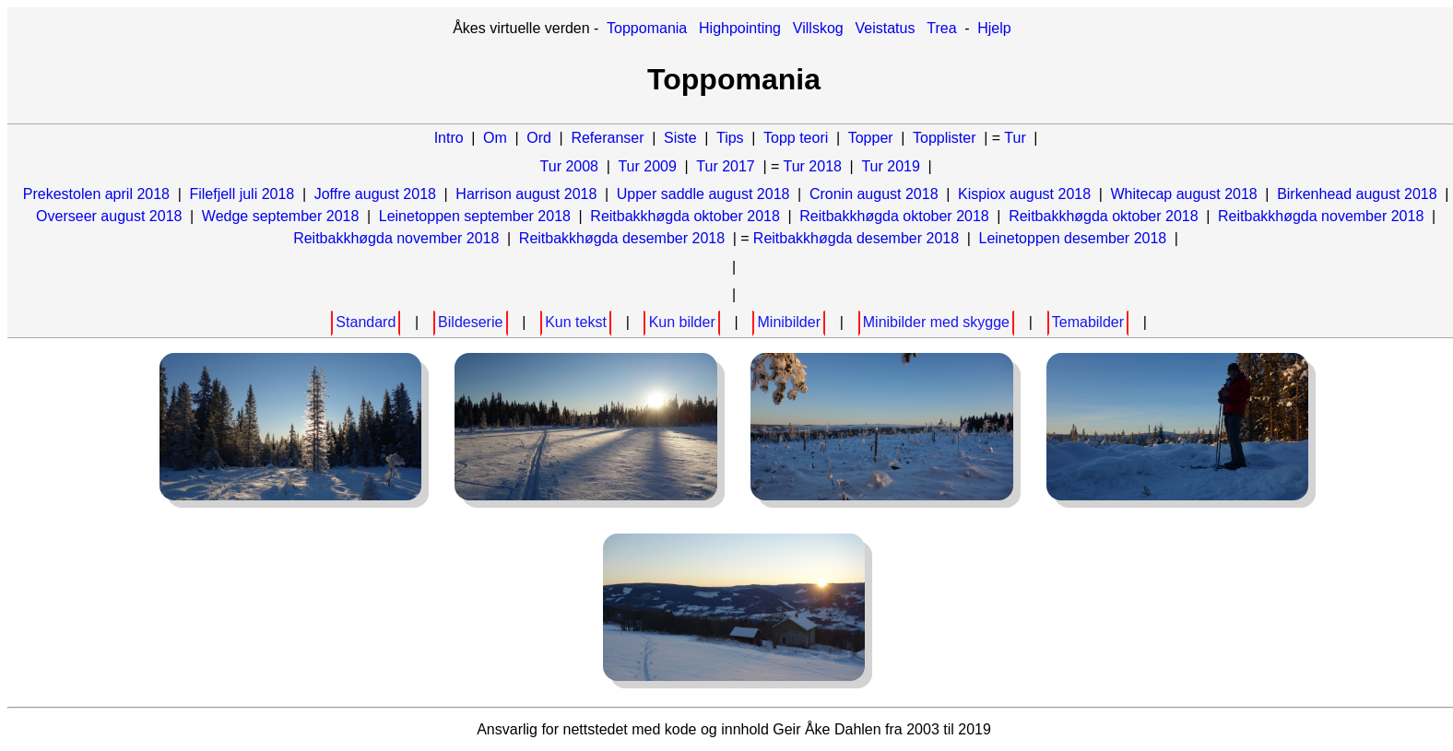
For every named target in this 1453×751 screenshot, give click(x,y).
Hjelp (993, 28)
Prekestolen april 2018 (96, 194)
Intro (449, 138)
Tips (730, 138)
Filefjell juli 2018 (241, 194)
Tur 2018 (813, 166)
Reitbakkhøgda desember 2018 (622, 238)
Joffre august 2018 (375, 194)
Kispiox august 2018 (1024, 194)
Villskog (818, 28)
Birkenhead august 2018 (1356, 194)
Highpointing (740, 28)
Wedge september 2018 (280, 216)
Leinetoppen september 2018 (475, 216)
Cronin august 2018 (874, 194)
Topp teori (795, 138)
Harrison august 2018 (526, 194)
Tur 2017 (725, 166)
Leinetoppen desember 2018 (1073, 238)
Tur (1014, 138)
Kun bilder (682, 322)
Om (495, 138)
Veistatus (886, 28)
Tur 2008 (569, 166)
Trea (941, 28)
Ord (538, 138)
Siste (680, 138)
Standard (366, 322)
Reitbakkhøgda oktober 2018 (684, 216)
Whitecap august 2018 (1184, 194)
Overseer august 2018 (109, 216)
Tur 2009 (647, 166)
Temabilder (1088, 322)
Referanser (607, 138)
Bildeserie (470, 322)
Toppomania (647, 28)
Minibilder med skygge (936, 322)
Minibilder (789, 322)
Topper (870, 138)
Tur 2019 (890, 166)
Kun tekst (576, 322)
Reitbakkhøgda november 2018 (1320, 216)
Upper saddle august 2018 (703, 194)
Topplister (944, 138)
